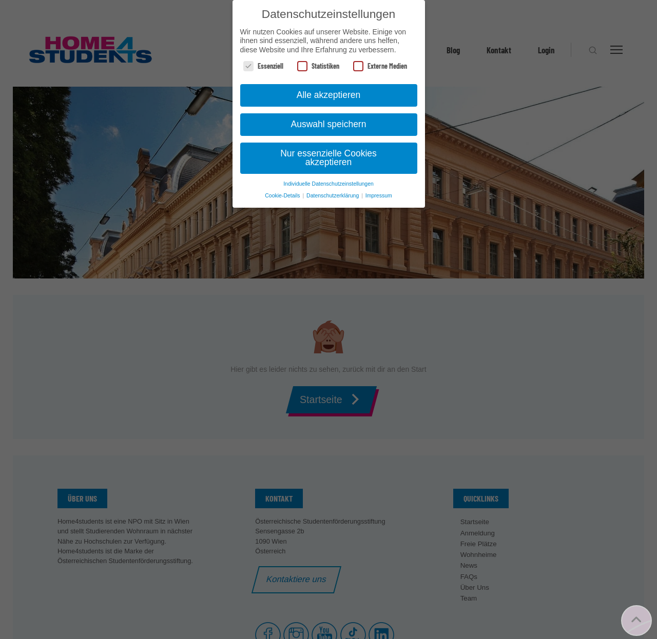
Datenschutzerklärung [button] (333, 195)
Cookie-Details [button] (283, 195)
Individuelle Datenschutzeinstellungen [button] (328, 184)
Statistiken (318, 66)
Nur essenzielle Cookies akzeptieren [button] (328, 158)
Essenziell (263, 66)
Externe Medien (380, 66)
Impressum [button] (378, 195)
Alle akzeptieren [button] (329, 95)
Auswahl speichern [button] (328, 124)
